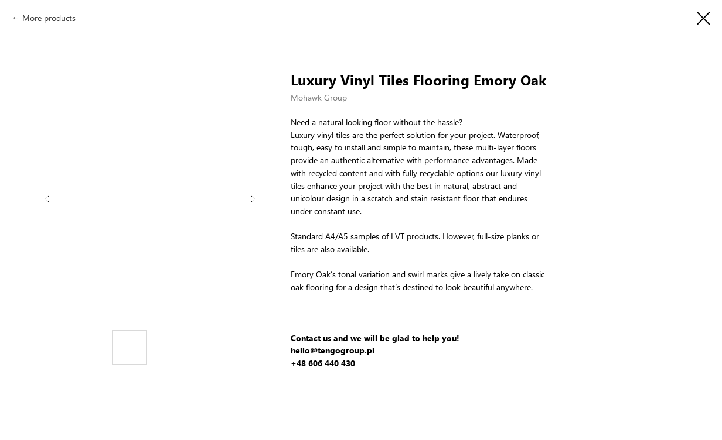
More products (49, 17)
